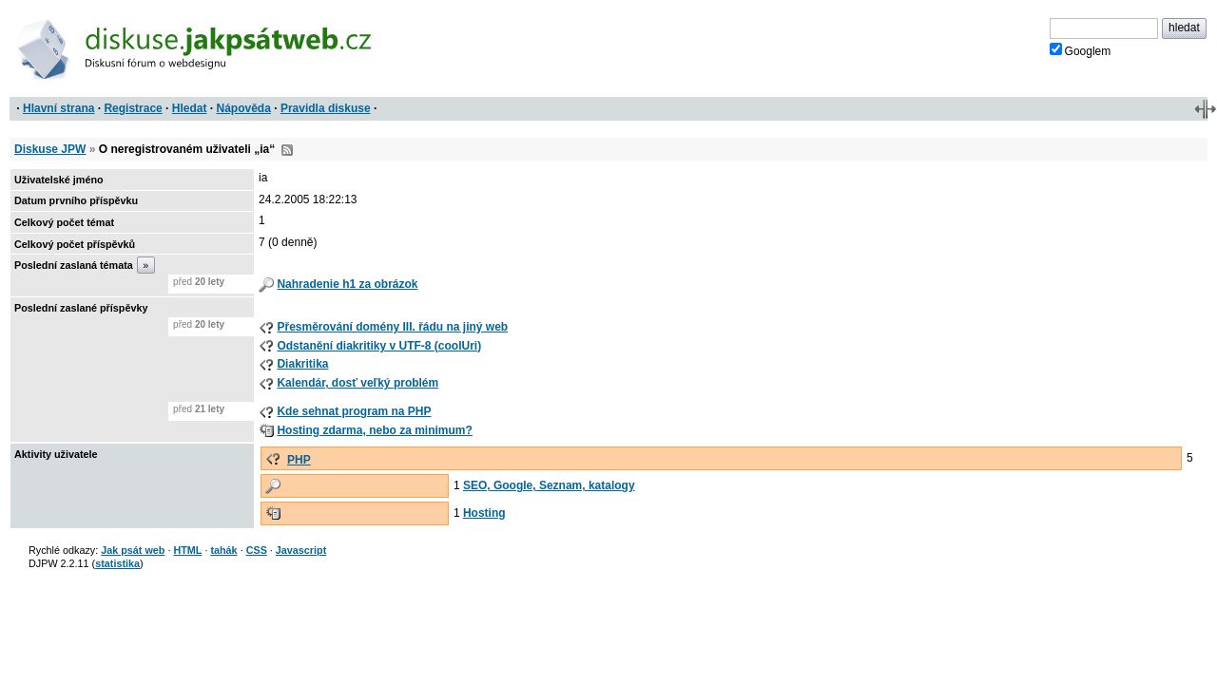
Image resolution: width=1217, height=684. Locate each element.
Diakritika (302, 363)
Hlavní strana (58, 108)
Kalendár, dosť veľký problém (357, 383)
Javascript (301, 550)
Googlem (1080, 50)
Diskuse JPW (50, 149)
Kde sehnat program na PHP (354, 411)
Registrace (133, 108)
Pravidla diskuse (325, 108)
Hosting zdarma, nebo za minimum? (374, 430)
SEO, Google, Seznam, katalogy (549, 485)
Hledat (189, 108)
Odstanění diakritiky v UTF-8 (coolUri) (379, 345)
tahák (223, 550)
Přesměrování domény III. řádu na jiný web (392, 326)
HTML (187, 550)
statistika (117, 563)
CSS (256, 550)
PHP (299, 459)
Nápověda (244, 108)
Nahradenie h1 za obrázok (347, 284)
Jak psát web (132, 550)
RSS (287, 150)
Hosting (484, 513)
